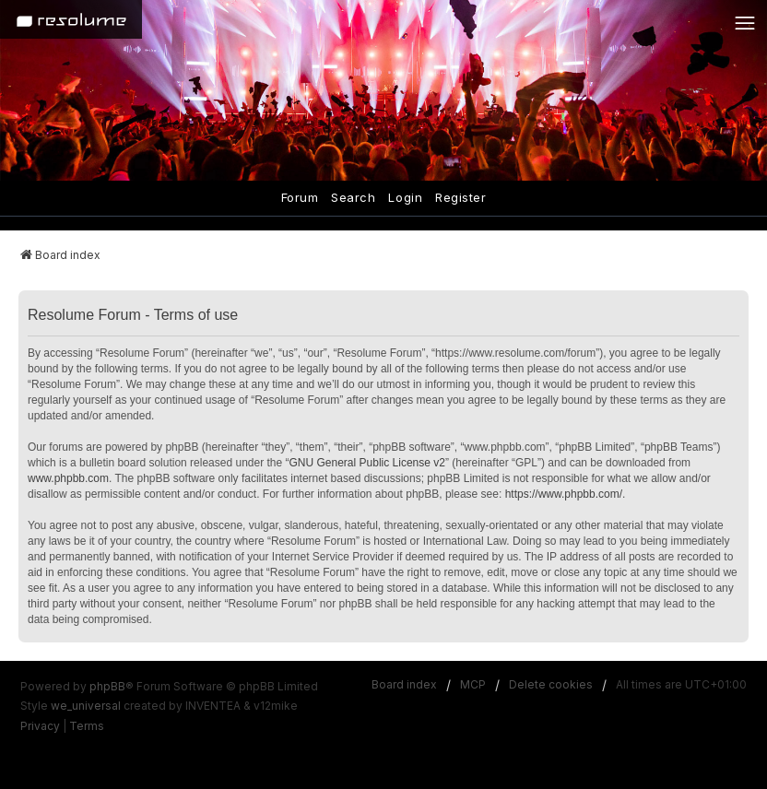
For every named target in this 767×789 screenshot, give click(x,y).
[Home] (71, 19)
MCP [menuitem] (473, 684)
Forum (300, 197)
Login (405, 197)
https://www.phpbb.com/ (563, 494)
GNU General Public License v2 (367, 462)
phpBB (107, 686)
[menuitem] (40, 726)
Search (353, 197)
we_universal (86, 705)
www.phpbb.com (68, 478)
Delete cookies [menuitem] (551, 684)
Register (460, 197)
